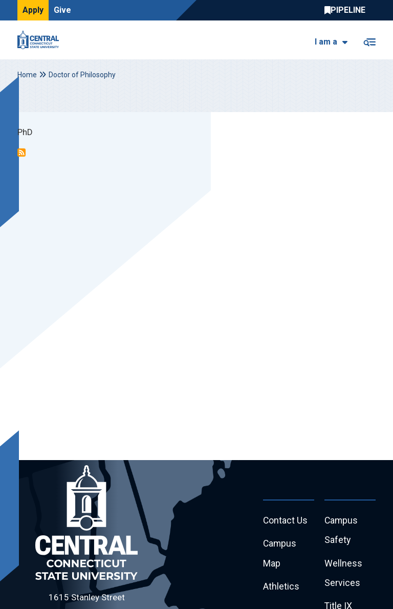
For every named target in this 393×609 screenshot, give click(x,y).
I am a (326, 42)
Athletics (281, 587)
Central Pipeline (347, 10)
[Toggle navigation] (369, 40)
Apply (33, 10)
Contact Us (285, 520)
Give (62, 10)
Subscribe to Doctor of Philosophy (21, 152)
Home (27, 75)
